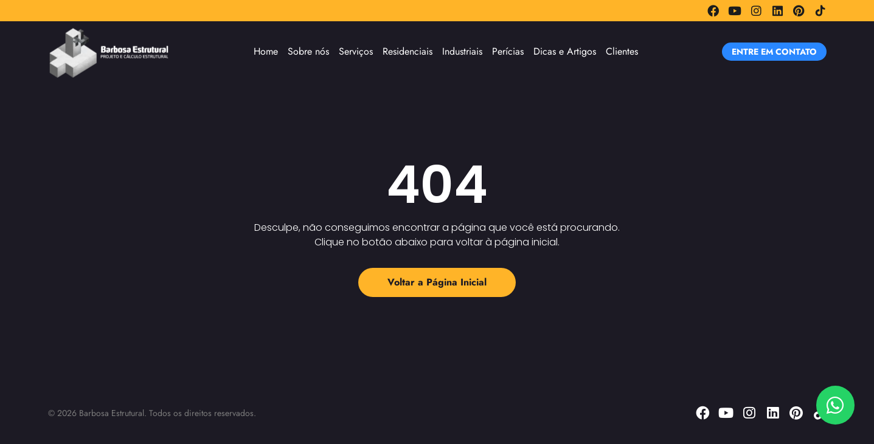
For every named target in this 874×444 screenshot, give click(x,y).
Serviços (356, 51)
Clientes (622, 51)
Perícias (508, 51)
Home (266, 51)
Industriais (462, 51)
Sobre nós (308, 51)
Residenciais (407, 51)
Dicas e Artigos (564, 51)
